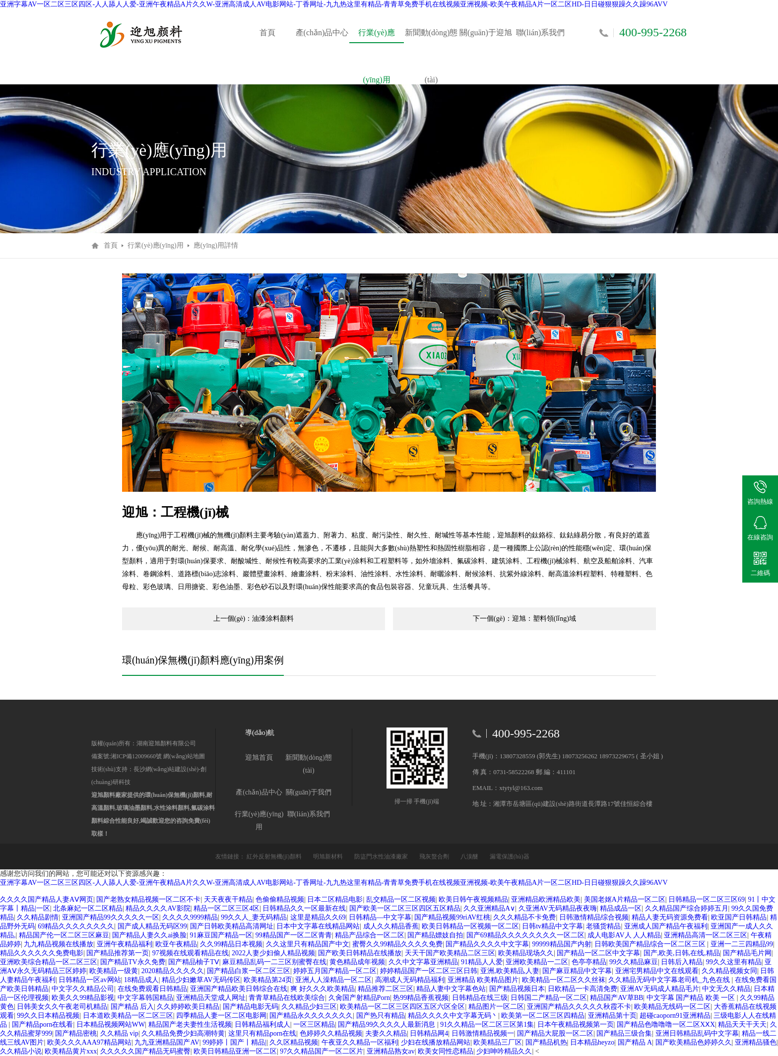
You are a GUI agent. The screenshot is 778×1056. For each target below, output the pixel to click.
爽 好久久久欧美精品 (322, 988)
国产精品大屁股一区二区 (555, 1033)
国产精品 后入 (132, 1006)
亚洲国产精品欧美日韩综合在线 (238, 988)
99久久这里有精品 (734, 962)
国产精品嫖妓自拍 (435, 935)
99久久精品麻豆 (633, 962)
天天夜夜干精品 (228, 899)
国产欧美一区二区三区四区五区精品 (404, 908)
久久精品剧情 (38, 917)
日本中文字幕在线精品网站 (318, 926)
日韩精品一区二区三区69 (706, 899)
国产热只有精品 (380, 1015)
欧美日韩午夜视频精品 (473, 899)
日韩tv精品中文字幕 (552, 926)
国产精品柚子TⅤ (193, 962)
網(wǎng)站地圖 (183, 756)
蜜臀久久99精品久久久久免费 (397, 944)
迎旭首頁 (259, 757)
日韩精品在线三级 (480, 997)
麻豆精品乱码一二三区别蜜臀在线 (274, 962)
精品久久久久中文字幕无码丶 (453, 1015)
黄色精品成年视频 (357, 962)
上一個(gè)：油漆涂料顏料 (253, 618)
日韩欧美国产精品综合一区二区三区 (651, 944)
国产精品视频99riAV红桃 (452, 917)
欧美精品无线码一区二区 (672, 1006)
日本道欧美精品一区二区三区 (128, 1015)
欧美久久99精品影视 (83, 997)
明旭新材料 (328, 856)
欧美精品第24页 (268, 980)
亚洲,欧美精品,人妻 (509, 971)
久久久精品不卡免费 (524, 917)
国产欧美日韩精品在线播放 (359, 953)
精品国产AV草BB (616, 997)
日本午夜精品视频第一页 (575, 1024)
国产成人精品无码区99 (152, 926)
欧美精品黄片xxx (71, 1051)
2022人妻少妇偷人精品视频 (273, 953)
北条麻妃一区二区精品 (88, 908)
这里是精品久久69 (318, 917)
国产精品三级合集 (624, 1033)
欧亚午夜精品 (176, 944)
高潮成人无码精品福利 (410, 980)
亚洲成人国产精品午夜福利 (666, 926)
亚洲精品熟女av (391, 1051)
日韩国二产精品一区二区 (549, 997)
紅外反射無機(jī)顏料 (275, 856)
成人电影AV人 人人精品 (624, 935)
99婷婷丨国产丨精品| (234, 1042)
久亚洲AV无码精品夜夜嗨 (558, 908)
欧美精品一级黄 (113, 971)
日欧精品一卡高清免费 (582, 988)
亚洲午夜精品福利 (124, 944)
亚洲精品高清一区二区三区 (705, 935)
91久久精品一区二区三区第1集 (487, 1024)
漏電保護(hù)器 (509, 856)
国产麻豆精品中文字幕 (577, 971)
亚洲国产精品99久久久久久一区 (110, 917)
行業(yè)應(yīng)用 (376, 42)
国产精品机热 (546, 1042)
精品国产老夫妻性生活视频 (190, 1024)
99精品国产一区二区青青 (294, 935)
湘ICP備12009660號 (136, 756)
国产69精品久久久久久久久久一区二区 (525, 935)
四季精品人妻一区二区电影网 (221, 1015)
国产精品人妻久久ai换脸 (149, 935)
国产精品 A (635, 1042)
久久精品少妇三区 (309, 1006)
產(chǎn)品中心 (322, 32)
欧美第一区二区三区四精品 (542, 1015)
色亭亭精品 (589, 962)
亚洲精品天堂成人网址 (211, 997)
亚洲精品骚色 (756, 1042)
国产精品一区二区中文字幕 (598, 953)
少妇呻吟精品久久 (504, 1051)
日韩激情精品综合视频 (594, 917)
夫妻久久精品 (386, 1033)
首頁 (267, 32)
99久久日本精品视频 (48, 1015)
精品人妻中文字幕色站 (451, 988)
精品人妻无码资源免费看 (670, 917)
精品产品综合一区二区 (369, 935)
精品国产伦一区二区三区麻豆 (64, 935)
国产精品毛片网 (747, 953)
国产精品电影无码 (250, 1006)
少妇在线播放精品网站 (435, 1042)
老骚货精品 (603, 926)
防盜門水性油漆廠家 (381, 856)
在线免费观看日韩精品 (152, 988)
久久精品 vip (119, 1033)
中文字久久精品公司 (83, 988)
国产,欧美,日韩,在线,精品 (682, 953)
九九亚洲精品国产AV (166, 1042)
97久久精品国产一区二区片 (321, 1051)
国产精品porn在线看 (42, 1024)
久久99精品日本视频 (231, 944)
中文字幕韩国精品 (145, 997)
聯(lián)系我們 (540, 32)
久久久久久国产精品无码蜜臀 (145, 1051)
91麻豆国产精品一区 (221, 935)
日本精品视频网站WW (110, 1024)
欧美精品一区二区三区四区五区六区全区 (402, 1006)
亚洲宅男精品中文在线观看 (657, 971)
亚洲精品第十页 (612, 1015)
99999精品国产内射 (561, 944)
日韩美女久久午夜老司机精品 (62, 1006)
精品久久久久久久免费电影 (41, 953)
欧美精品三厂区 (497, 1042)
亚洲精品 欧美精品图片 (483, 980)
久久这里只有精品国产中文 (307, 944)
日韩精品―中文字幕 (380, 917)
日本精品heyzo (592, 1042)
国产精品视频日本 (517, 988)
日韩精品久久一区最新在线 (304, 908)
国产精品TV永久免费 (132, 962)
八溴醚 (470, 856)
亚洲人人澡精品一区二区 (333, 980)
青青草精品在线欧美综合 (287, 997)
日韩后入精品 (682, 962)
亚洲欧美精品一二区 (537, 962)
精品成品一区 (621, 908)
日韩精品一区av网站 (90, 980)
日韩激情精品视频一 (483, 1033)
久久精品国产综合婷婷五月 (686, 908)
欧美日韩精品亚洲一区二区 (235, 1051)
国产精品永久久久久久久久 (311, 1015)
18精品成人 (141, 980)
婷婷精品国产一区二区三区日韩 (428, 971)
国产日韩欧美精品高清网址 (231, 926)
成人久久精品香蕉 (391, 926)
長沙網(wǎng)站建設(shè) (166, 769)
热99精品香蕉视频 (421, 997)
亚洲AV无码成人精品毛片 (659, 988)
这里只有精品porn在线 (262, 1033)
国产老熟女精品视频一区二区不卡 (148, 899)
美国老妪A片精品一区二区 (624, 899)
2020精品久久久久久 (172, 971)
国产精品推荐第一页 (117, 953)
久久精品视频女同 (729, 971)
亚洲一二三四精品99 (742, 944)
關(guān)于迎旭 (485, 32)
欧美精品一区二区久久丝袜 (563, 980)
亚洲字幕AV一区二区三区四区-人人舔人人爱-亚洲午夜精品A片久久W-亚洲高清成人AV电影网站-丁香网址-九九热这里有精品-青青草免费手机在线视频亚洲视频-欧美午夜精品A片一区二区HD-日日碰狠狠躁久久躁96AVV (334, 4)
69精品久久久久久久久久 (76, 926)
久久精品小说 (21, 1051)
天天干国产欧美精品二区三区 (450, 953)
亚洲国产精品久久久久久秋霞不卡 (579, 1006)
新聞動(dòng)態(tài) (431, 42)
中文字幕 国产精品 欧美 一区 (692, 997)
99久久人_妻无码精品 (254, 917)
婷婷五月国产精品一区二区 (335, 971)
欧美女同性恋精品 (445, 1051)
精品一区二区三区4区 (226, 908)
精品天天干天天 (742, 1024)
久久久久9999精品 (190, 917)
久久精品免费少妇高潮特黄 (183, 1033)
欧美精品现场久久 (526, 953)
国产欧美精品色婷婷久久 (693, 1042)
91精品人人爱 (482, 962)
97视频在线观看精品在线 (190, 953)
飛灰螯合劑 (435, 856)
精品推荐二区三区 (385, 988)
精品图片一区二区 (496, 1006)
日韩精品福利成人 (262, 1024)
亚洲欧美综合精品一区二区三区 (48, 962)
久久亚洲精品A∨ (489, 908)
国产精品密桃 (76, 1033)
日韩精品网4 (429, 1033)
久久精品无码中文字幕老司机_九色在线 (670, 980)
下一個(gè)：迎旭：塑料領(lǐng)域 (524, 618)
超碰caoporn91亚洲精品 (675, 1015)
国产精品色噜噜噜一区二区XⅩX (666, 1024)
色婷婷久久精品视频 (331, 1033)
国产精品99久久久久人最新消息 (387, 1024)
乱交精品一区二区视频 (401, 899)
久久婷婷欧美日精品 (188, 1006)
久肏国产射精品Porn (359, 997)
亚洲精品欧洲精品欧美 (546, 899)
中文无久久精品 (726, 988)
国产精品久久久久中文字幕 (487, 944)
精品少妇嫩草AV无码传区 (201, 980)
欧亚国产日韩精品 (739, 917)
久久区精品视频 (293, 1042)
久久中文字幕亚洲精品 (423, 962)
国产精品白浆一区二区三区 (248, 971)
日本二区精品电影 (335, 899)
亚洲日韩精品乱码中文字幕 (697, 1033)
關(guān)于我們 (309, 792)
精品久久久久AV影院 (158, 908)
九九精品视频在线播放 (58, 944)
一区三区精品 (314, 1024)
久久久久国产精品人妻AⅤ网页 (46, 899)
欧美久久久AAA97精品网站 (89, 1042)
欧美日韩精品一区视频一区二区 (470, 926)
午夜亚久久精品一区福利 (360, 1042)
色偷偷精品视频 (280, 899)
